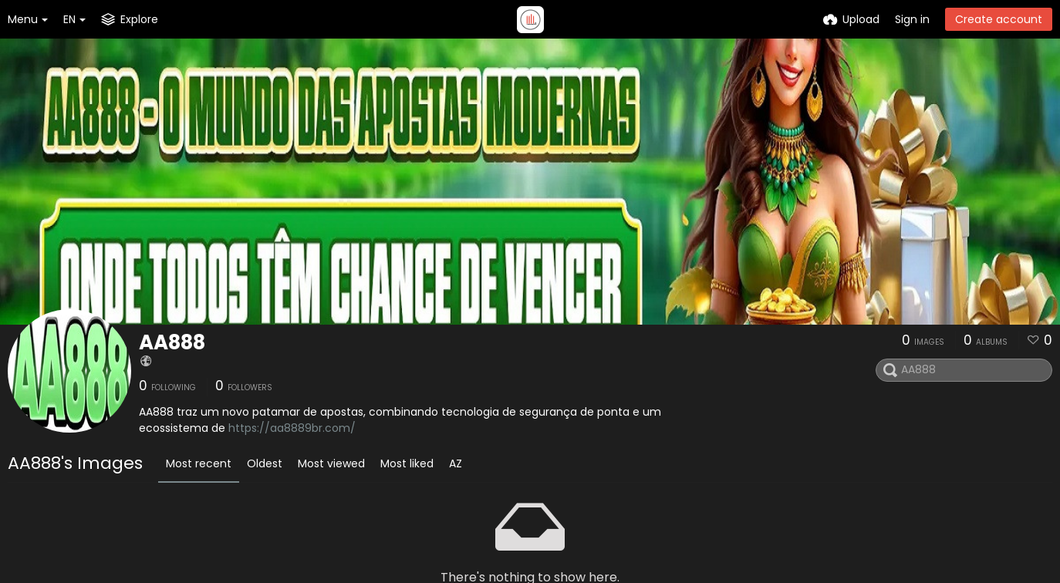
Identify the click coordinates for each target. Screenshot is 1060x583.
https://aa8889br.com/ (292, 428)
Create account (998, 19)
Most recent (198, 463)
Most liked (407, 463)
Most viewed (331, 463)
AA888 (172, 342)
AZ (455, 463)
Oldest (264, 463)
